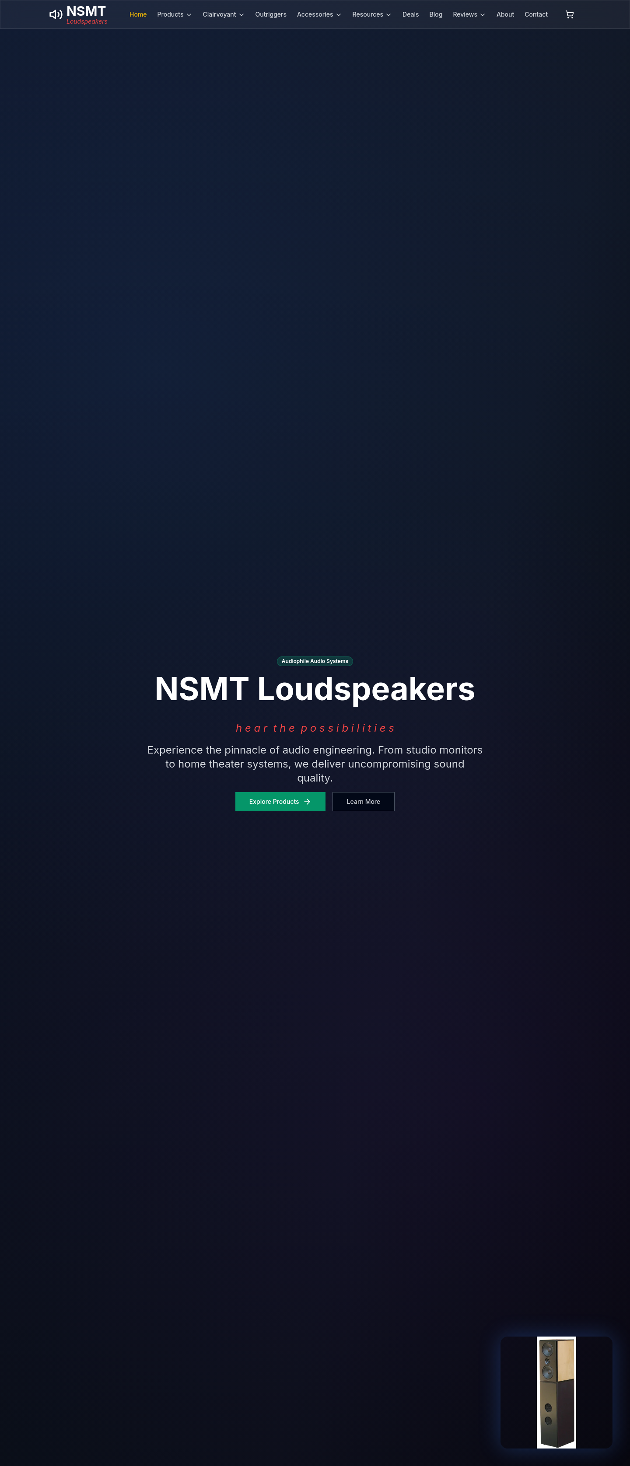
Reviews (469, 14)
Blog (436, 14)
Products (175, 14)
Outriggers (271, 14)
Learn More (364, 801)
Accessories (319, 14)
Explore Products (280, 801)
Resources (372, 14)
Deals (410, 14)
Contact (536, 14)
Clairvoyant (224, 14)
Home (138, 14)
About (505, 14)
